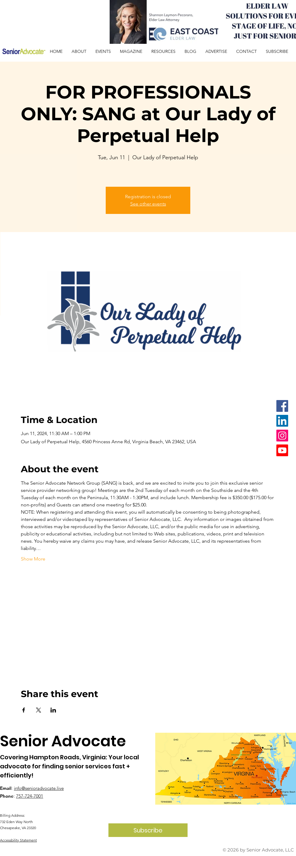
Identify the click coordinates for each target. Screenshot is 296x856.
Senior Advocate (63, 741)
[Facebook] (282, 406)
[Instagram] (282, 435)
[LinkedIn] (282, 421)
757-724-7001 (29, 796)
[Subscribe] (148, 830)
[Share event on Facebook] (24, 710)
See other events (148, 204)
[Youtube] (282, 450)
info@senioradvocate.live (39, 788)
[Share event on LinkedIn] (53, 710)
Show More (33, 559)
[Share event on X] (38, 710)
